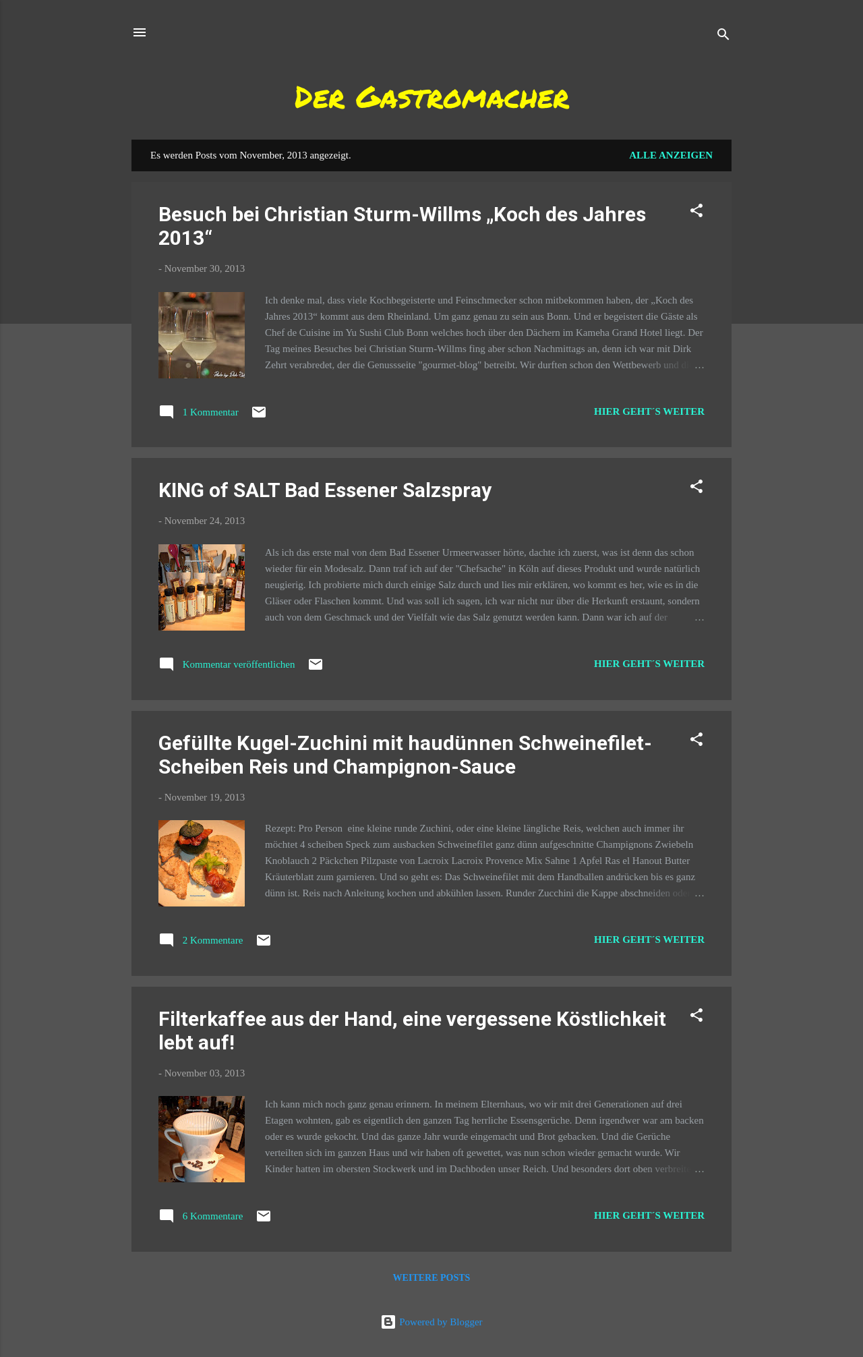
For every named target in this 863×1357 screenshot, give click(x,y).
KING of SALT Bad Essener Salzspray (325, 490)
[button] (696, 212)
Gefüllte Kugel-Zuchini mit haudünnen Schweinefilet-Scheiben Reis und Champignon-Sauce (405, 754)
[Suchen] (723, 36)
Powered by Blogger (431, 1322)
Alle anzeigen (671, 155)
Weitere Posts (432, 1278)
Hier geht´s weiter (649, 411)
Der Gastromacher (432, 95)
